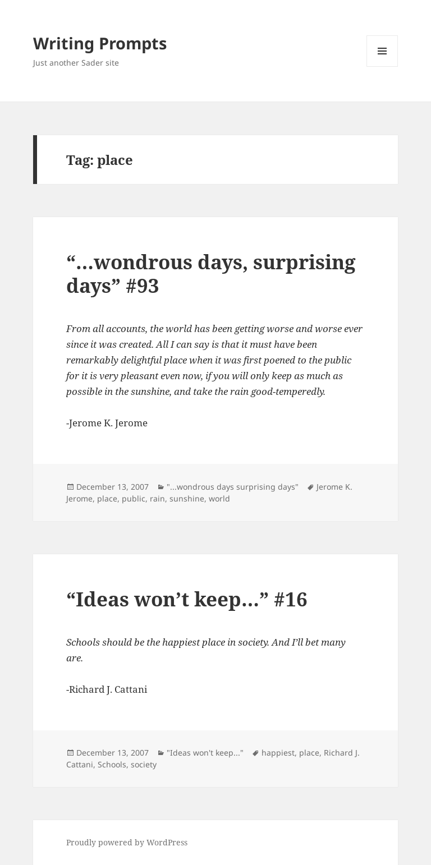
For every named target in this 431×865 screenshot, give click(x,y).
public (133, 498)
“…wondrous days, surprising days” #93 (211, 273)
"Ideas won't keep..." (205, 752)
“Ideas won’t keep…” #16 (187, 599)
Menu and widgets (382, 66)
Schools (112, 764)
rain (157, 498)
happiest (278, 752)
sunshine (186, 498)
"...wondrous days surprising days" (233, 486)
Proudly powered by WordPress (126, 842)
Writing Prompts (100, 43)
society (144, 764)
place (107, 498)
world (219, 498)
